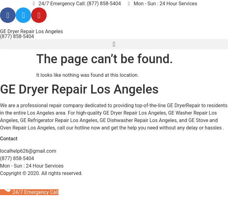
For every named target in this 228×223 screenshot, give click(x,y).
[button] (114, 44)
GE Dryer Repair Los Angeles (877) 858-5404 (31, 33)
